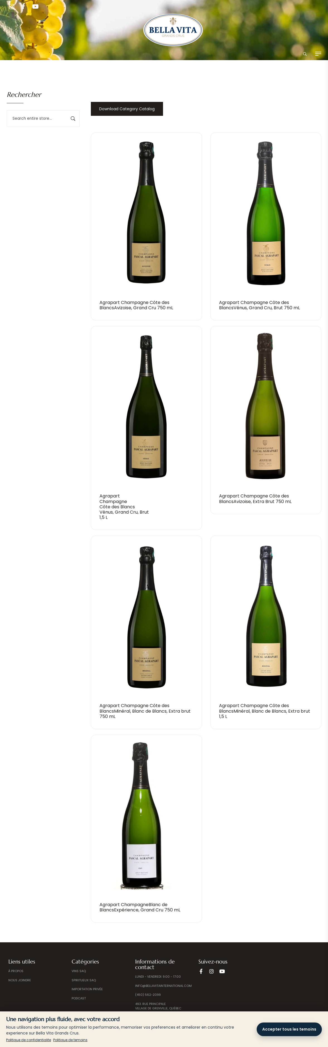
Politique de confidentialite (28, 1040)
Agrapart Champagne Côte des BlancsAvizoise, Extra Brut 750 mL (255, 498)
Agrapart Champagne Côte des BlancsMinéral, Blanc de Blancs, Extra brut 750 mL (145, 710)
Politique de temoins (70, 1040)
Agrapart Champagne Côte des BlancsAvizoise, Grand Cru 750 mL (136, 305)
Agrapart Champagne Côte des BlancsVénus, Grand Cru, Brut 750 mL (259, 305)
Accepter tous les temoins (289, 1029)
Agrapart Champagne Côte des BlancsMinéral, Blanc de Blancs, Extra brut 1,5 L (264, 710)
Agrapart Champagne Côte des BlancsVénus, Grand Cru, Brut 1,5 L (124, 507)
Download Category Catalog (127, 109)
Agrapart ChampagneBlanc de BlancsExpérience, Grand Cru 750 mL (139, 907)
